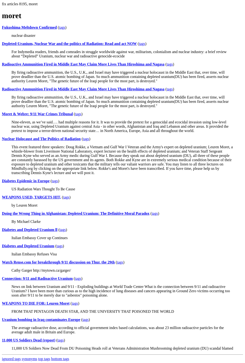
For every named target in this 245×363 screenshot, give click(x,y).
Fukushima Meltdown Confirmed (29, 27)
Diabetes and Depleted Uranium (28, 246)
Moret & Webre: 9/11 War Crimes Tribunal (37, 114)
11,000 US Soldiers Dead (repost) (28, 340)
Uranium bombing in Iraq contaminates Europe (41, 320)
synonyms (29, 359)
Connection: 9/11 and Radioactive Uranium (37, 278)
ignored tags (11, 359)
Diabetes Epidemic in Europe (26, 181)
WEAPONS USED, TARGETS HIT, (31, 197)
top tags (44, 359)
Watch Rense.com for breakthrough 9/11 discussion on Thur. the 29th (58, 262)
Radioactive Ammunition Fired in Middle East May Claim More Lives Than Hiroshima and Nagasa (83, 64)
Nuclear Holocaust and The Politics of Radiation (41, 139)
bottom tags (60, 359)
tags (62, 27)
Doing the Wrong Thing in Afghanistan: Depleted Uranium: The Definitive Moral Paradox (76, 213)
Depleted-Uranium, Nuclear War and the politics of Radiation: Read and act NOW (69, 44)
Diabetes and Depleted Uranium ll (29, 230)
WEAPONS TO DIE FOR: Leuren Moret (36, 303)
